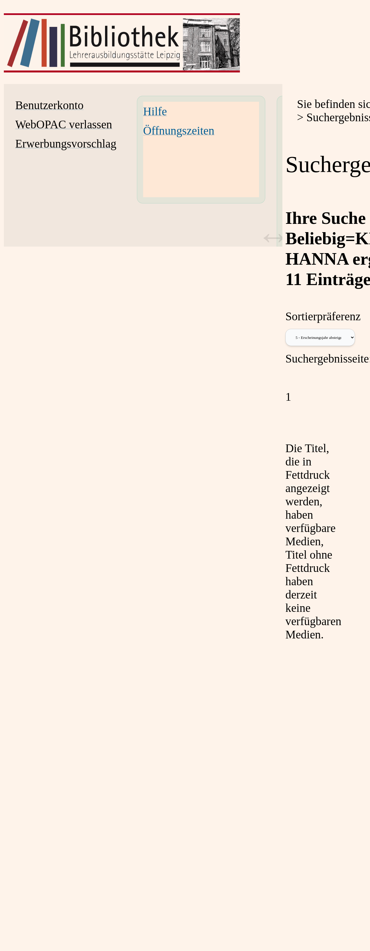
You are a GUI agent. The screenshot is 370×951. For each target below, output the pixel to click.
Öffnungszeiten (178, 130)
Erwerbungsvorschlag (66, 143)
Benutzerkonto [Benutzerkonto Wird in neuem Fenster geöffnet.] (49, 105)
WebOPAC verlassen (63, 124)
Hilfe (155, 111)
